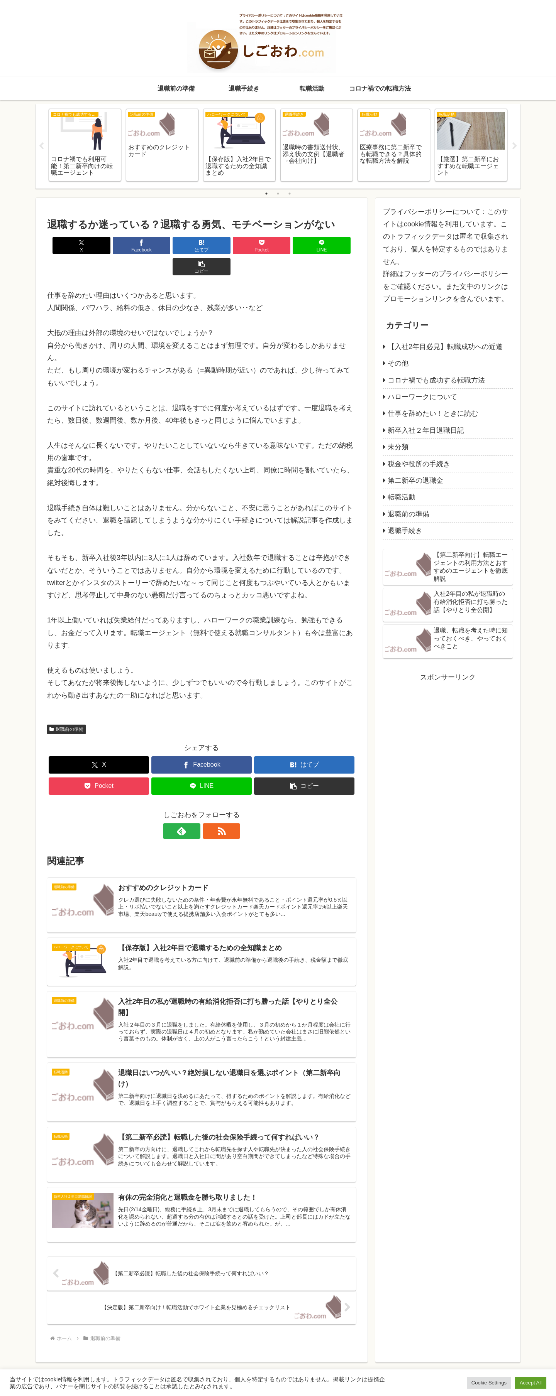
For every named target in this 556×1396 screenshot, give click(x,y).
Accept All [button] (531, 1383)
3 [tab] (289, 193)
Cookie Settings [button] (489, 1383)
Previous (41, 146)
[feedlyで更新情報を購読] (192, 810)
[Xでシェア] (72, 245)
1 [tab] (266, 193)
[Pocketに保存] (227, 245)
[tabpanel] (85, 145)
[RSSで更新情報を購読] (210, 810)
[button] (331, 245)
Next (515, 146)
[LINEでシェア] (279, 245)
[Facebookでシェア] (123, 245)
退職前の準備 (66, 708)
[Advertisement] (448, 737)
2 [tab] (278, 193)
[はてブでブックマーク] (175, 245)
